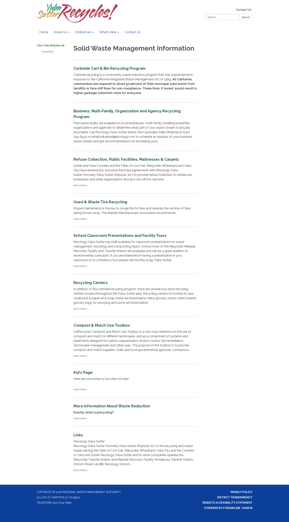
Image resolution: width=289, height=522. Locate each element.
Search (246, 17)
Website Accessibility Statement (227, 502)
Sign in (247, 507)
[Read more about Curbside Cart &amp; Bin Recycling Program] (135, 81)
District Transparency (234, 497)
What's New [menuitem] (107, 32)
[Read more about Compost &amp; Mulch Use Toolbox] (135, 340)
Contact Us (244, 10)
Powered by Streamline (222, 507)
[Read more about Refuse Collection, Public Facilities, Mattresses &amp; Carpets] (135, 172)
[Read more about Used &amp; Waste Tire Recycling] (135, 210)
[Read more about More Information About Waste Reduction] (135, 411)
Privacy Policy (241, 492)
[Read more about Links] (135, 452)
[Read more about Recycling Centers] (135, 295)
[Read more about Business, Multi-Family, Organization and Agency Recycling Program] (135, 126)
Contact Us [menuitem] (133, 32)
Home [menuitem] (43, 32)
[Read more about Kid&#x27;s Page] (135, 380)
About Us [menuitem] (60, 32)
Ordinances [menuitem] (83, 32)
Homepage (47, 51)
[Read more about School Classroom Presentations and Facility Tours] (135, 250)
